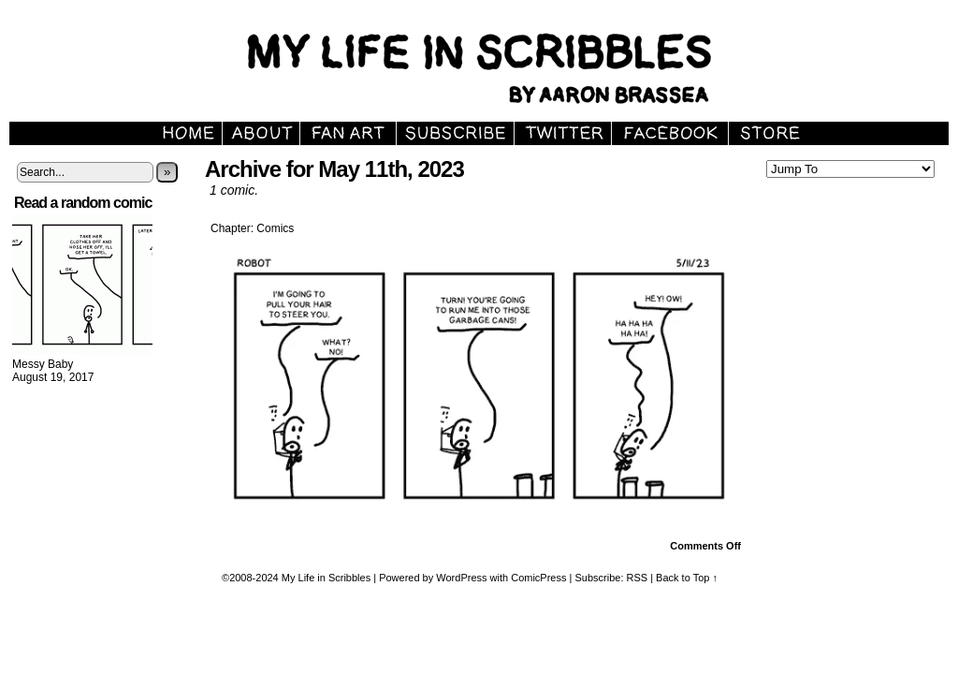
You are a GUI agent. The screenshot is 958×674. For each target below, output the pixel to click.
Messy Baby (42, 364)
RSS (637, 577)
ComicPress (538, 577)
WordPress (461, 577)
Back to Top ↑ (687, 577)
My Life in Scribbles (326, 577)
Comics (275, 228)
